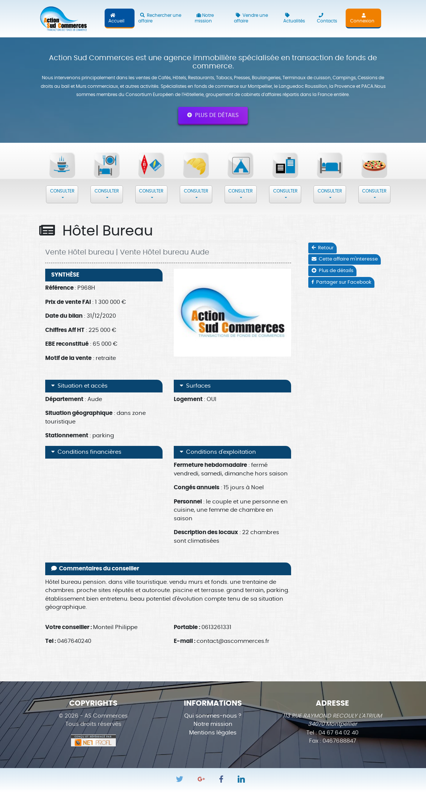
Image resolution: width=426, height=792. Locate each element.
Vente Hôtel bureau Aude (164, 252)
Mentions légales (213, 733)
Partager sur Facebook (341, 282)
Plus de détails (213, 115)
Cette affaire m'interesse (345, 259)
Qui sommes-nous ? (212, 716)
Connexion (362, 18)
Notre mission (204, 18)
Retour (323, 248)
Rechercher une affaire (159, 18)
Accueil (116, 18)
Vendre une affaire (251, 18)
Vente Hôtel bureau (79, 252)
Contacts (327, 18)
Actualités (294, 18)
